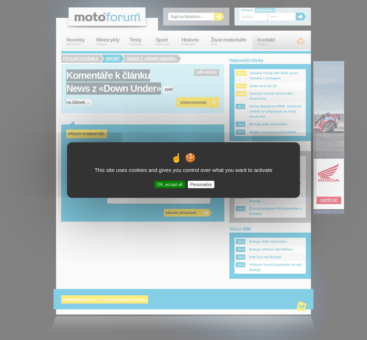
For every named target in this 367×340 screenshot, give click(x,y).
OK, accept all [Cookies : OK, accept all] (169, 184)
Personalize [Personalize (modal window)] (201, 184)
